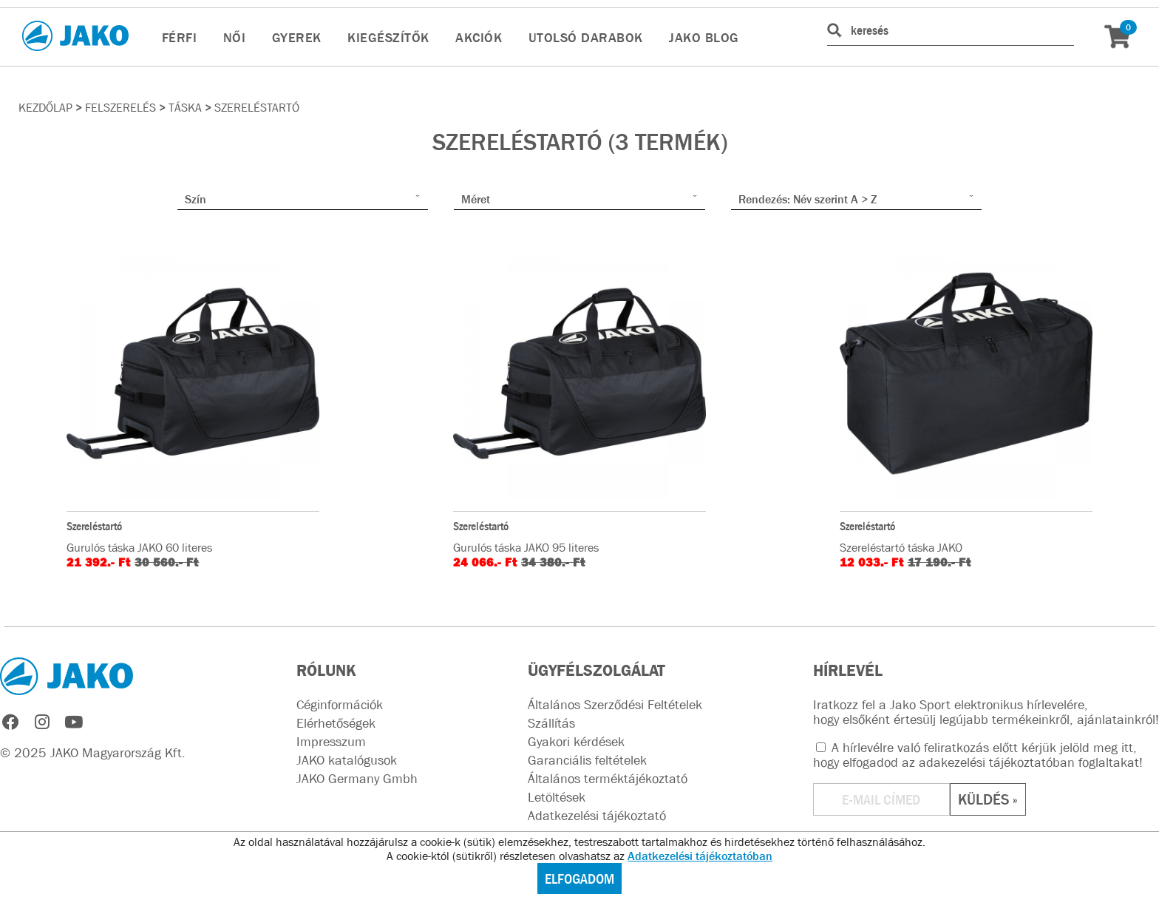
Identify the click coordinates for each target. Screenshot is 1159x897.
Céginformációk (339, 704)
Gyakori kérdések (576, 741)
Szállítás (551, 723)
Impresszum (331, 741)
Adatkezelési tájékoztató (597, 815)
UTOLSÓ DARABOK (585, 37)
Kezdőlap (45, 107)
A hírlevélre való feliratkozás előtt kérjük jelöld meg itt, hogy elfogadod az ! (978, 755)
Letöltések (556, 797)
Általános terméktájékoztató (607, 778)
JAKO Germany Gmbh (357, 778)
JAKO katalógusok (346, 760)
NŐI (234, 37)
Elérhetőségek (335, 723)
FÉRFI (179, 37)
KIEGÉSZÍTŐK (388, 37)
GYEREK (297, 37)
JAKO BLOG (704, 37)
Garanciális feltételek (587, 760)
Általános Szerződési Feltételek (615, 704)
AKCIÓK (478, 37)
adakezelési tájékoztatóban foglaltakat (1029, 762)
